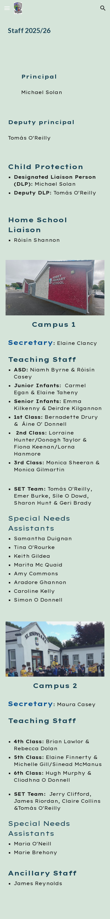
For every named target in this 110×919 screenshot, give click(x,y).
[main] (55, 30)
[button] (7, 8)
